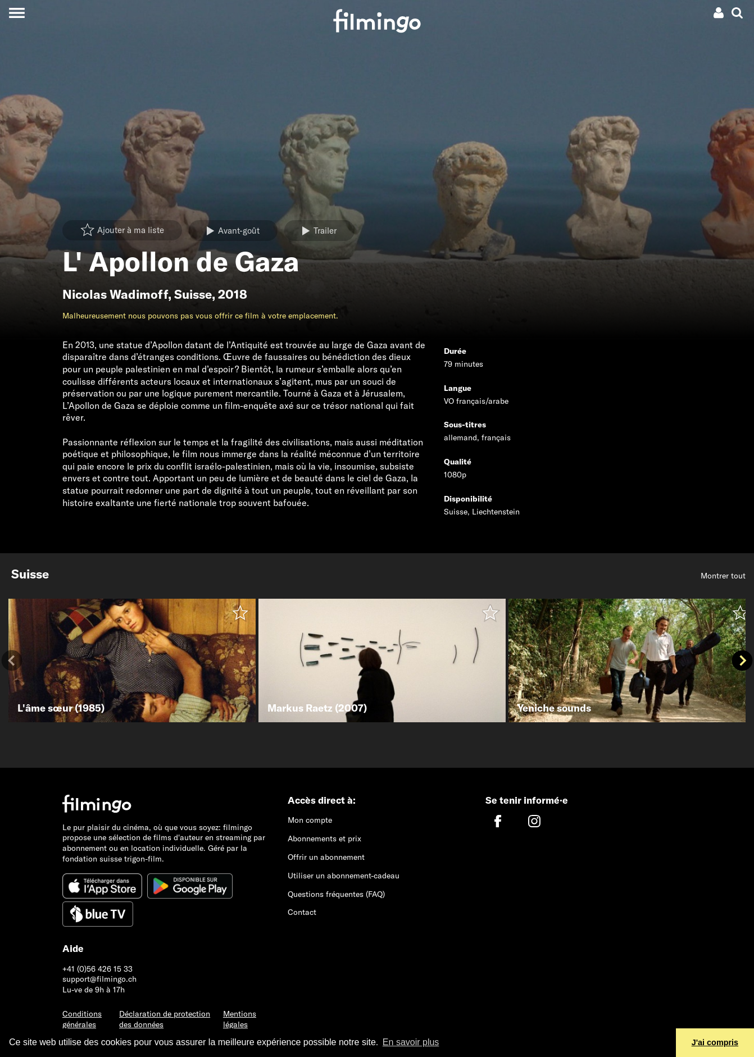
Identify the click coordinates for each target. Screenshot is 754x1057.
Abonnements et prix (324, 838)
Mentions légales (239, 1019)
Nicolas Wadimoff (115, 294)
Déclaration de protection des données (164, 1019)
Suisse (193, 294)
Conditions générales (82, 1019)
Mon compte (310, 820)
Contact (302, 912)
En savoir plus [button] (411, 1042)
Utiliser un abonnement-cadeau (343, 876)
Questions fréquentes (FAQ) (336, 894)
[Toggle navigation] (16, 12)
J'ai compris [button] (715, 1042)
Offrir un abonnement (326, 857)
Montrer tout (723, 576)
